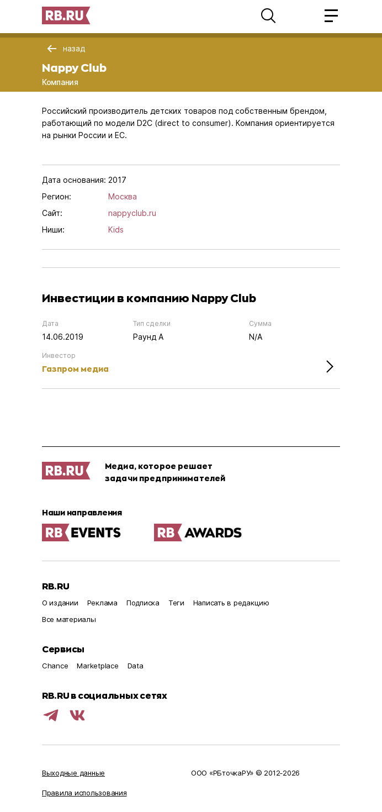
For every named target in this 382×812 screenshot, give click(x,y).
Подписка (143, 602)
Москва (122, 196)
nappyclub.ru (132, 213)
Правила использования (84, 792)
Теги (176, 602)
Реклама (102, 602)
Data (136, 665)
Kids (116, 229)
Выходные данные (73, 772)
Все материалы (69, 619)
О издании (60, 602)
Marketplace (97, 665)
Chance (55, 665)
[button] (268, 15)
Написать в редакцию (231, 602)
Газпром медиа (75, 368)
